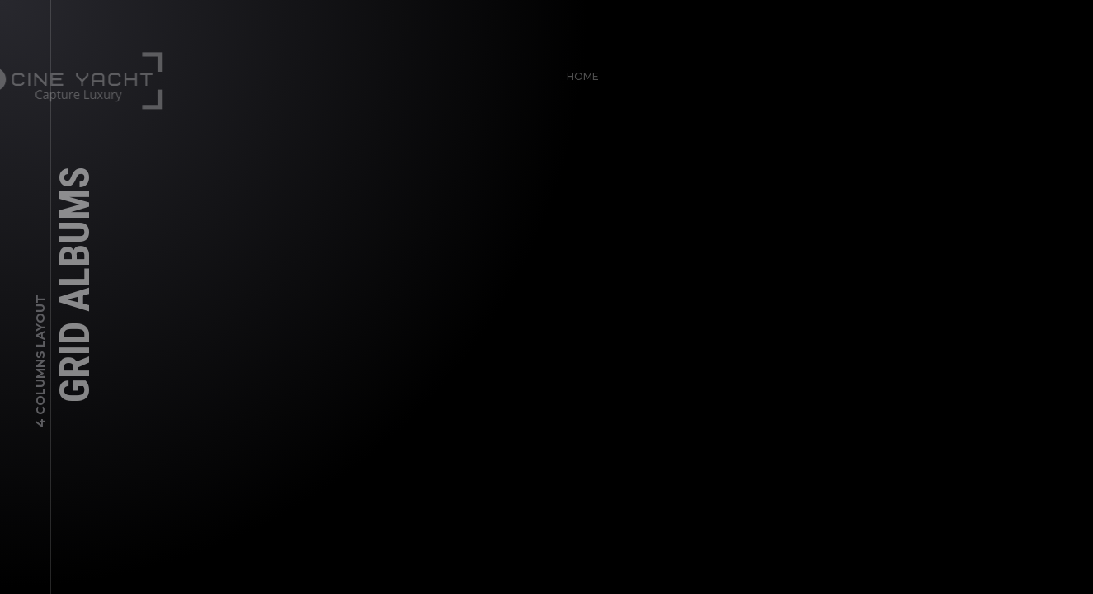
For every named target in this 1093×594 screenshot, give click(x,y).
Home (578, 71)
